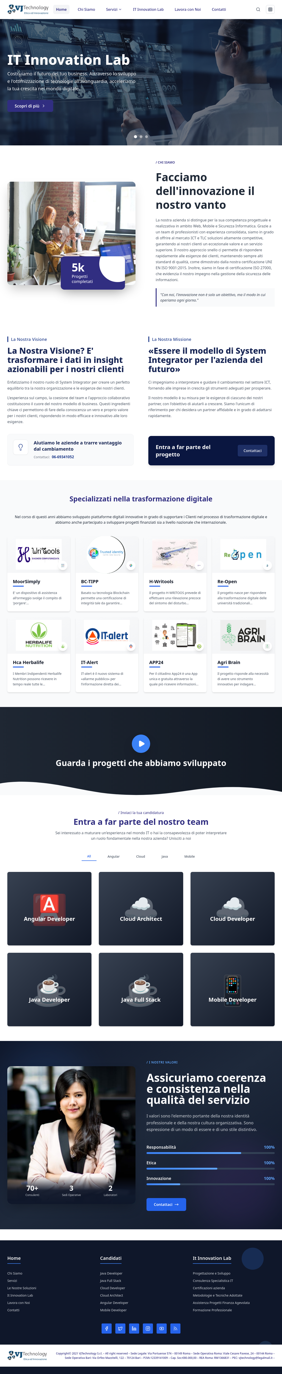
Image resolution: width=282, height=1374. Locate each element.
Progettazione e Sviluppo (211, 1273)
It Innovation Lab (20, 1295)
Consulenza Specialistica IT (213, 1280)
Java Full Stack (110, 1280)
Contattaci (252, 450)
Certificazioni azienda (209, 1288)
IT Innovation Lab (148, 9)
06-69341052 (63, 456)
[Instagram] (148, 1328)
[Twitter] (120, 1328)
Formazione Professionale (212, 1310)
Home (61, 9)
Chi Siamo (86, 9)
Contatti (219, 9)
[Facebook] (107, 1328)
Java (165, 856)
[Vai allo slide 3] (146, 136)
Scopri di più (30, 106)
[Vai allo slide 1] (135, 136)
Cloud (140, 856)
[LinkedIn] (134, 1328)
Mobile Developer (113, 1310)
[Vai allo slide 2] (141, 136)
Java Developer (111, 1273)
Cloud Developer (112, 1288)
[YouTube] (162, 1328)
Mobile (189, 856)
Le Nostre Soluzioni (21, 1288)
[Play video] (141, 744)
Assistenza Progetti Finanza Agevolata (221, 1302)
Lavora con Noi (188, 9)
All (89, 856)
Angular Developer (114, 1302)
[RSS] (175, 1328)
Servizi (12, 1280)
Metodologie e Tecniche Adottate (217, 1295)
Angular (114, 856)
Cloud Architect (111, 1295)
